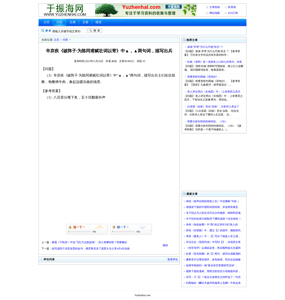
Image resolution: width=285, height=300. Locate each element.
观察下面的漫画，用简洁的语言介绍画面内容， (213, 271)
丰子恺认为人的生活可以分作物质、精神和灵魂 (213, 212)
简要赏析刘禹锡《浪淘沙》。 (204, 76)
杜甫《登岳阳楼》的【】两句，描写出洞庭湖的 (213, 253)
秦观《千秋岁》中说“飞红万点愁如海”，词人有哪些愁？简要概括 (89, 242)
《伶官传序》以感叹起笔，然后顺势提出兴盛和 (213, 247)
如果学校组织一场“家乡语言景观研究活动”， (212, 265)
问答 (60, 22)
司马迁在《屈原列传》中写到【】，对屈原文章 (213, 242)
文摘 (73, 22)
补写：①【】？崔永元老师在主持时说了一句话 (213, 277)
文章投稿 (214, 7)
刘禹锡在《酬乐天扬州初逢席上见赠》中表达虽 (213, 282)
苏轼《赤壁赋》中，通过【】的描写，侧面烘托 (213, 230)
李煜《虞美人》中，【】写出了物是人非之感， (213, 236)
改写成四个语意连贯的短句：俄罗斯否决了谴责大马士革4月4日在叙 (91, 248)
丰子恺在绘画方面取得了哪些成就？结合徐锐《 (213, 218)
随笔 (99, 22)
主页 (47, 22)
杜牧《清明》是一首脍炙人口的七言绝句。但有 (214, 61)
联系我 (232, 7)
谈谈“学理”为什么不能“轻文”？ (205, 46)
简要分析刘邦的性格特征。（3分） (207, 121)
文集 (86, 22)
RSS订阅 (233, 12)
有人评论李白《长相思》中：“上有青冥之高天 (213, 91)
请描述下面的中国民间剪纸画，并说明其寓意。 (213, 207)
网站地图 (214, 12)
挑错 (165, 245)
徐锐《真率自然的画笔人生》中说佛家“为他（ (212, 201)
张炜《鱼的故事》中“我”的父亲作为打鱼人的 (212, 224)
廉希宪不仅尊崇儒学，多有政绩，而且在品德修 (213, 259)
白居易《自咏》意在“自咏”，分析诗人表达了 (213, 106)
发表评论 (172, 259)
